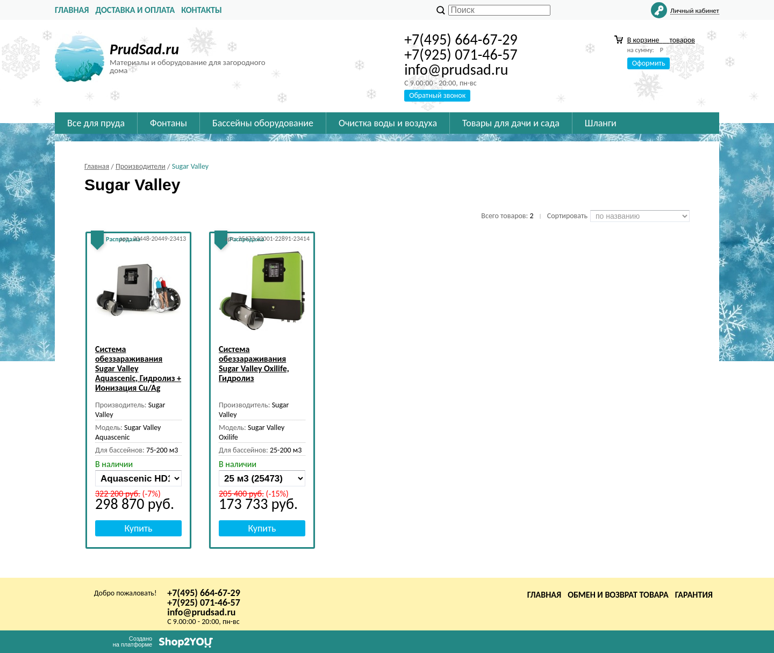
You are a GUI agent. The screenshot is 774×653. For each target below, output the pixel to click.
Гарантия (694, 595)
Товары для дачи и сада (511, 123)
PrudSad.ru (144, 49)
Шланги (601, 123)
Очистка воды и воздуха (388, 123)
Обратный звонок (437, 95)
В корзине (661, 40)
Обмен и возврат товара (618, 595)
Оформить (648, 63)
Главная (72, 10)
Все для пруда (96, 123)
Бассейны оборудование (262, 123)
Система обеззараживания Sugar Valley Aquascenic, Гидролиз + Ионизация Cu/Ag (138, 368)
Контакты (201, 10)
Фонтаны (168, 123)
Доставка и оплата (135, 10)
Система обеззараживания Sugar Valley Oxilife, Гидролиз (254, 363)
